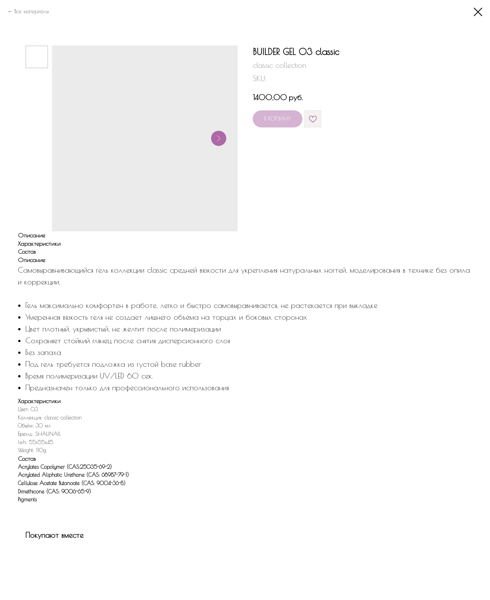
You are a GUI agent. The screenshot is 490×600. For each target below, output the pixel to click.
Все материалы (31, 11)
